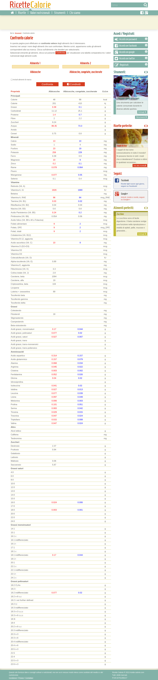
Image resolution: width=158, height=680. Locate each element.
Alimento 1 (35, 62)
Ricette (22, 12)
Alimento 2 (85, 62)
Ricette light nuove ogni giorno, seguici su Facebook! (131, 182)
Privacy (21, 677)
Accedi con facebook (131, 45)
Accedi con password (131, 39)
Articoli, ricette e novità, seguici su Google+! (131, 195)
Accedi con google (131, 52)
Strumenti (59, 12)
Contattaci (29, 677)
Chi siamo (75, 12)
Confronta (47, 83)
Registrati (131, 64)
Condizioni (13, 677)
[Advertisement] (79, 21)
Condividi (74, 83)
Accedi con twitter (131, 58)
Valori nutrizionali (40, 12)
